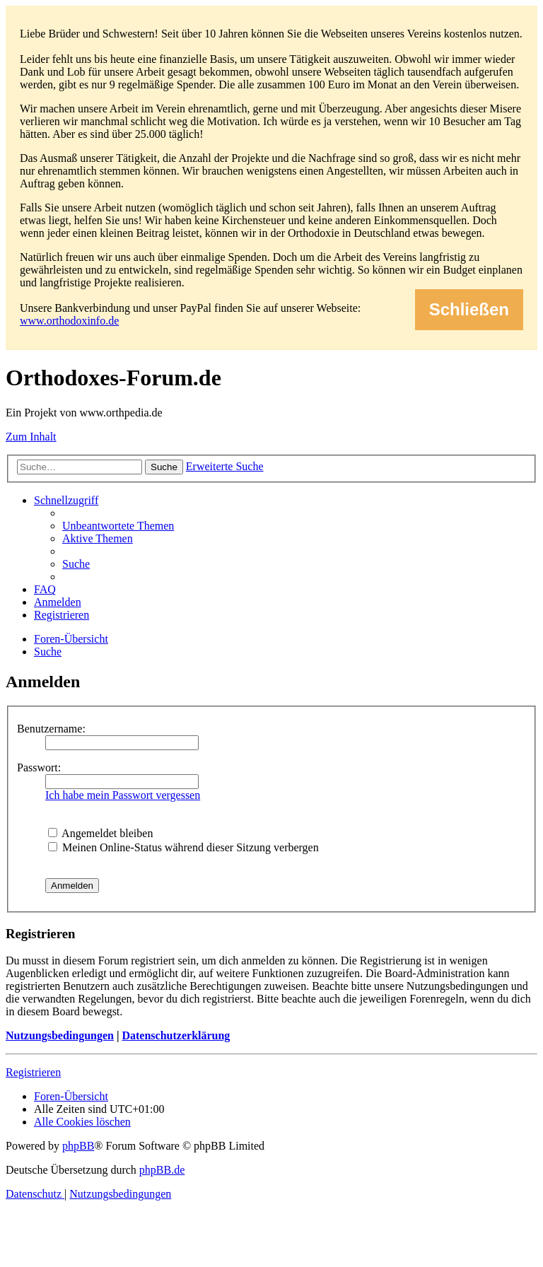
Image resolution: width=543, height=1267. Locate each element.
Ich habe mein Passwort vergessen (122, 795)
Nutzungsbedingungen (60, 1035)
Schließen (469, 309)
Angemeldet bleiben (100, 833)
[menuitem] (118, 526)
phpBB (78, 1146)
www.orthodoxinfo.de (69, 321)
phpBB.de (162, 1170)
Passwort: (39, 767)
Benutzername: (51, 729)
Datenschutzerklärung (176, 1035)
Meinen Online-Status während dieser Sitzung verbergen (183, 847)
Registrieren (33, 1072)
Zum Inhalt (31, 437)
